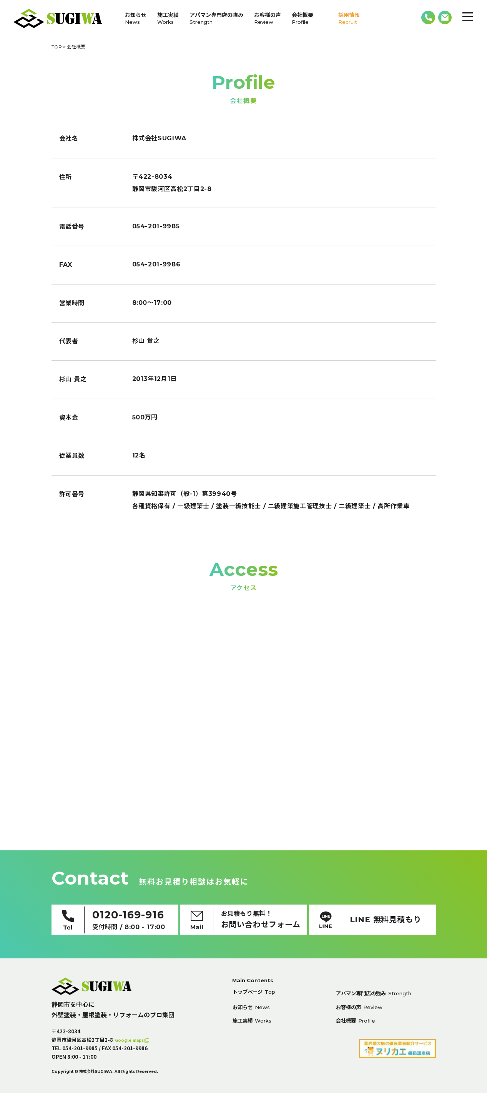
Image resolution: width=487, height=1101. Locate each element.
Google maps (132, 1047)
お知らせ (135, 18)
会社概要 (302, 18)
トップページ (258, 1001)
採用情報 (349, 18)
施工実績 (168, 18)
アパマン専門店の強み (216, 18)
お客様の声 (267, 18)
